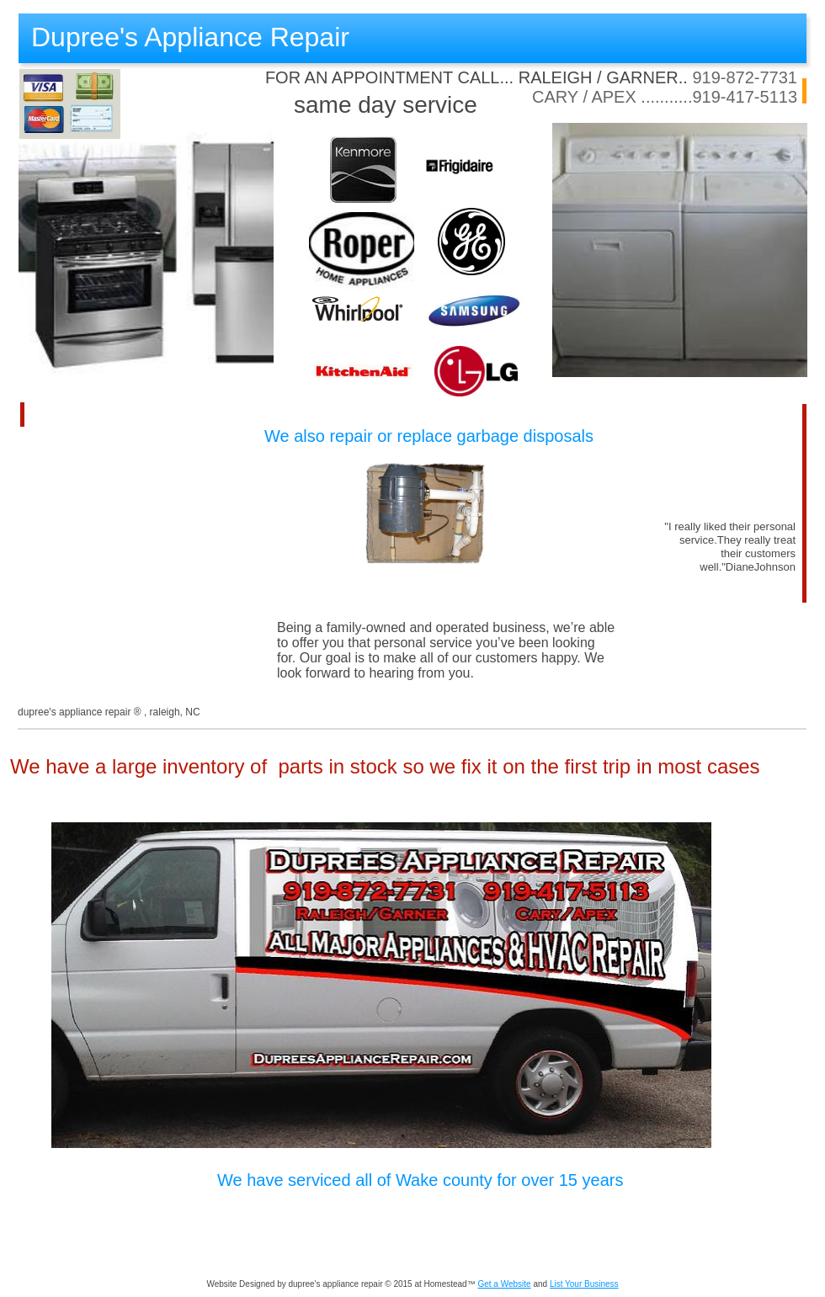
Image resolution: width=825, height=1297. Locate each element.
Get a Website (503, 1284)
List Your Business (584, 1284)
